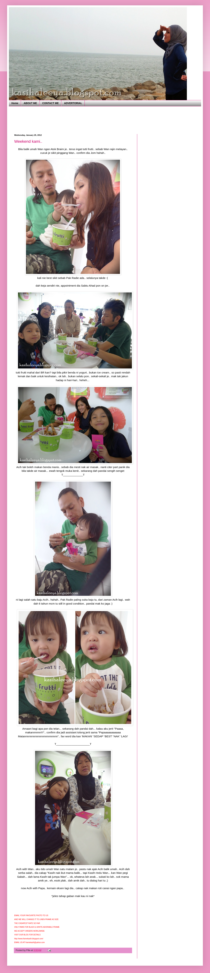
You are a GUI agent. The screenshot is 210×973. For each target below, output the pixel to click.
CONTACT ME (50, 103)
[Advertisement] (79, 120)
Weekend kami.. (28, 141)
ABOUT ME (30, 103)
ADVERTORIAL (73, 103)
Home (14, 103)
